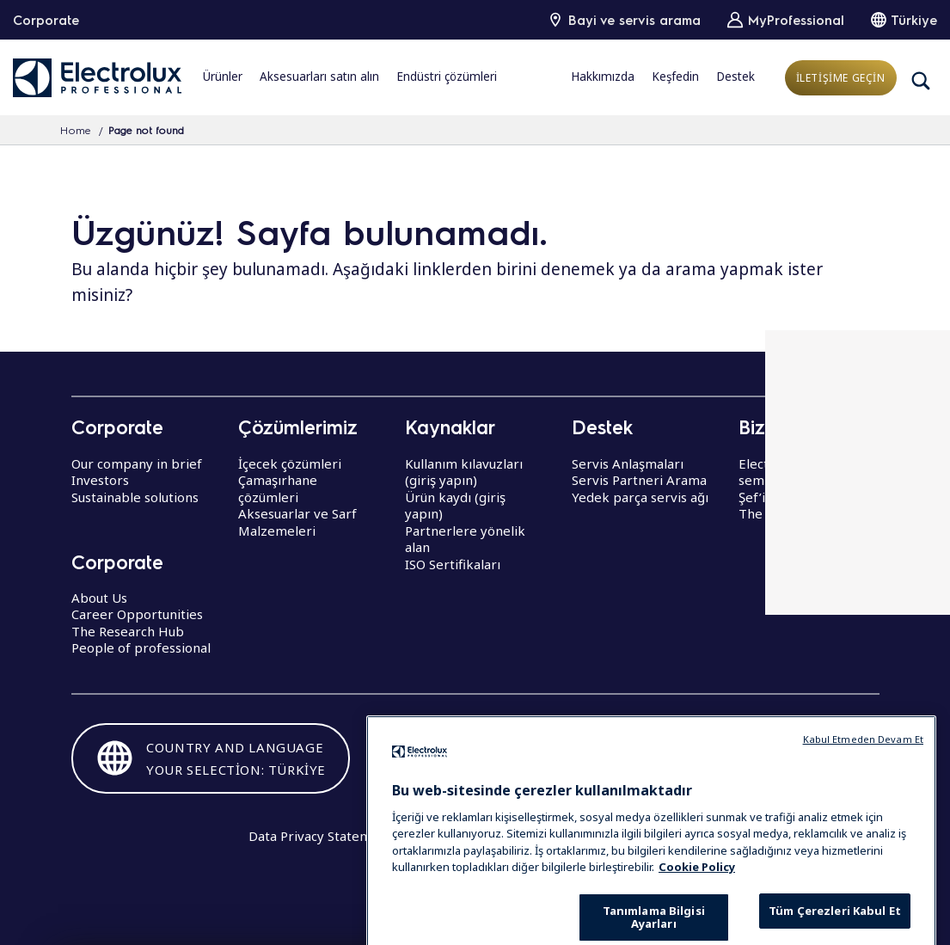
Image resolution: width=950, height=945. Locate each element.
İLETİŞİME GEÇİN (841, 78)
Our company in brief (136, 463)
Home (75, 130)
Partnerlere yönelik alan (465, 539)
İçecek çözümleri (289, 463)
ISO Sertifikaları (452, 564)
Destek (735, 76)
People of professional (141, 647)
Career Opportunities (137, 614)
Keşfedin (675, 76)
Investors (100, 479)
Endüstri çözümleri (446, 76)
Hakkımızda (602, 76)
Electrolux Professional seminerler (809, 472)
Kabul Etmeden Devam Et (863, 776)
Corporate (46, 19)
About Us (99, 597)
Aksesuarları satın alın (319, 76)
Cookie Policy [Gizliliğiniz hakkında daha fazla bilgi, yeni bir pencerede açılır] (697, 905)
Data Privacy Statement (320, 835)
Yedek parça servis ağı (640, 497)
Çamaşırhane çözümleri (277, 488)
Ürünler (222, 76)
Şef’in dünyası (780, 497)
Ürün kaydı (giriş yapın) (455, 505)
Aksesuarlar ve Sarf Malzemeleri (297, 522)
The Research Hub (127, 631)
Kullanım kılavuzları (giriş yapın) (464, 472)
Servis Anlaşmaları (627, 463)
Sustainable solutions (135, 497)
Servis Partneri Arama (639, 479)
